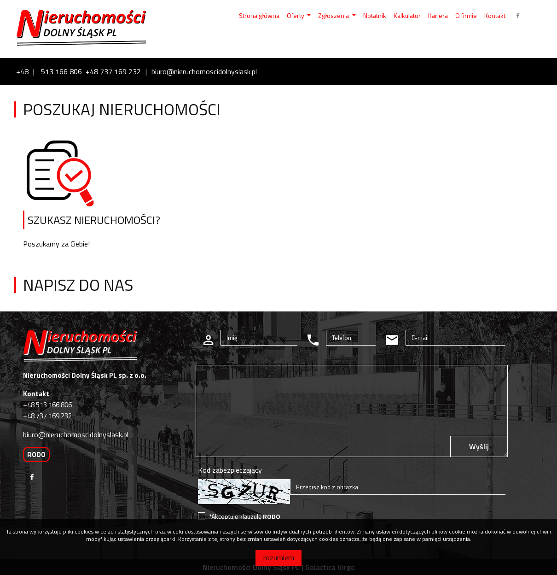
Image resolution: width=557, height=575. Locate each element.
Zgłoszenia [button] (334, 15)
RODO (36, 454)
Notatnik (374, 15)
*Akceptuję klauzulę (244, 516)
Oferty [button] (296, 15)
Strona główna (259, 15)
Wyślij (479, 446)
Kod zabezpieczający (230, 469)
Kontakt (494, 15)
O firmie (466, 15)
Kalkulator (407, 15)
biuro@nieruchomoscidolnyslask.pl (204, 71)
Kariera (438, 15)
